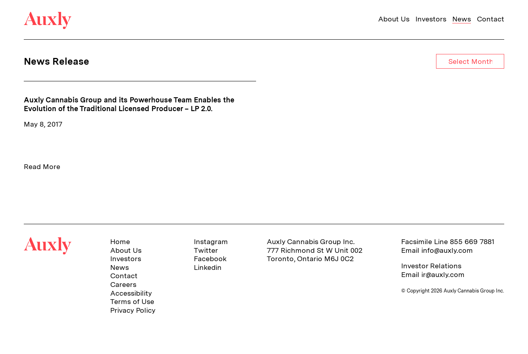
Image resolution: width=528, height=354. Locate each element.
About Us (393, 19)
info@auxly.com (447, 250)
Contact (490, 19)
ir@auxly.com (443, 274)
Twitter (206, 250)
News (461, 19)
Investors (430, 19)
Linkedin (208, 267)
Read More (42, 166)
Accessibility (131, 293)
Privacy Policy (132, 310)
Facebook (210, 258)
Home (120, 241)
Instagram (211, 241)
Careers (123, 284)
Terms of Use (132, 301)
